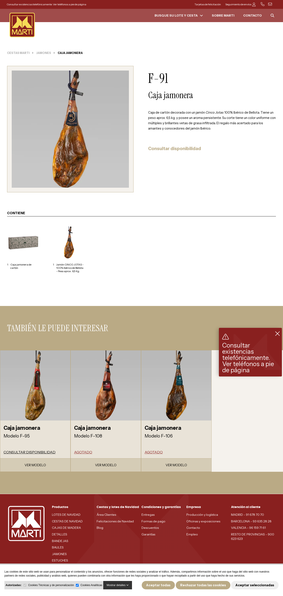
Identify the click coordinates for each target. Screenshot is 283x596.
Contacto (193, 528)
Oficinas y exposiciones (203, 521)
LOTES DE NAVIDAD (66, 515)
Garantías (148, 534)
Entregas (148, 515)
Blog (100, 528)
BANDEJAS (60, 541)
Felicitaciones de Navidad (115, 521)
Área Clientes (106, 515)
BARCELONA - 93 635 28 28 (251, 521)
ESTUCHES (60, 560)
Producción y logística (202, 515)
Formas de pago (153, 521)
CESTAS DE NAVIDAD (67, 521)
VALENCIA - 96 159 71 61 (248, 528)
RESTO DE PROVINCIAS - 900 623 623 (252, 536)
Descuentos (150, 528)
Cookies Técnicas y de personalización (51, 585)
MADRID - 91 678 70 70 (247, 515)
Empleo (192, 534)
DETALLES (59, 534)
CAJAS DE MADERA (66, 528)
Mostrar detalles (118, 585)
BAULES (58, 547)
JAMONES (59, 554)
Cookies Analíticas (91, 585)
